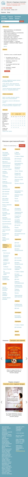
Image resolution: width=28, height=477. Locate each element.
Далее (5, 46)
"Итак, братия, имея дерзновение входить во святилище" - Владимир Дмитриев (11, 85)
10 (20, 120)
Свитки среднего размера (4, 294)
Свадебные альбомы (18, 216)
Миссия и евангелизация (6, 162)
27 (11, 127)
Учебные (5, 266)
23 (18, 125)
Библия (11, 18)
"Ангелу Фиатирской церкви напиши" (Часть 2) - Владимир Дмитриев (11, 89)
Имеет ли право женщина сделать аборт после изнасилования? (10, 98)
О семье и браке (7, 169)
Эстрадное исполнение (18, 209)
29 (16, 127)
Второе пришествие (5, 209)
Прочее (17, 200)
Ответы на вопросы (8, 94)
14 (13, 123)
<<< (13, 114)
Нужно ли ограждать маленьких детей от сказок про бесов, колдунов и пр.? (11, 105)
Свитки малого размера (6, 298)
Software (17, 301)
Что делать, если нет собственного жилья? (11, 101)
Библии (4, 250)
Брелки (17, 331)
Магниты (17, 334)
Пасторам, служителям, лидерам (5, 154)
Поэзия (4, 179)
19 (24, 123)
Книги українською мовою (5, 239)
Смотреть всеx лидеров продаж (14, 384)
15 (16, 123)
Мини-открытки (19, 177)
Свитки (4, 283)
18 (22, 123)
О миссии (10, 16)
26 (24, 125)
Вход (8, 12)
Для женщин (5, 191)
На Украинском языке (6, 273)
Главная (3, 16)
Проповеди (18, 16)
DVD (16, 254)
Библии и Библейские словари (6, 246)
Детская (4, 196)
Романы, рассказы (5, 186)
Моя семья (4, 18)
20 (11, 125)
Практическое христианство (18, 296)
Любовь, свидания (5, 172)
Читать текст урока (7, 131)
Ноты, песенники (5, 176)
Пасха (16, 198)
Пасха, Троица (19, 171)
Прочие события (19, 183)
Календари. (18, 312)
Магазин (17, 18)
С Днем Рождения (17, 153)
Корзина (3, 12)
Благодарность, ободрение (19, 164)
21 (13, 125)
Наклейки (17, 187)
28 (13, 127)
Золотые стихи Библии (19, 180)
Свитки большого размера (5, 289)
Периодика (18, 321)
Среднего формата (6, 259)
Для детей (17, 225)
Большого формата (6, 256)
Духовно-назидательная (6, 218)
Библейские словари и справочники (5, 278)
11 (22, 120)
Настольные (6, 253)
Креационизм (6, 189)
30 (18, 127)
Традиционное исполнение (19, 213)
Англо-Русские (7, 269)
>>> (24, 114)
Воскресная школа (5, 234)
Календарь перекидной (18, 316)
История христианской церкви (6, 214)
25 (22, 125)
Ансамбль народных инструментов (18, 221)
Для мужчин (5, 193)
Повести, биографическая (7, 182)
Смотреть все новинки (17, 340)
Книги (4, 149)
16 (18, 123)
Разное (17, 227)
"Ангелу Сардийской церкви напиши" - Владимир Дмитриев (11, 81)
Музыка (17, 205)
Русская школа (6, 221)
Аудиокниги (18, 239)
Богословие (5, 202)
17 (20, 123)
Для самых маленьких (18, 245)
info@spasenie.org (20, 450)
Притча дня (6, 26)
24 (20, 125)
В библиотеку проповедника (6, 158)
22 (16, 125)
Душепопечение (6, 223)
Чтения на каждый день (6, 226)
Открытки (17, 149)
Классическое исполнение (18, 230)
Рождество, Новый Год (18, 174)
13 (11, 123)
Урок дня (5, 109)
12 (24, 120)
